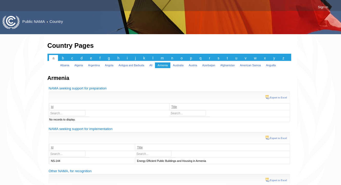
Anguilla (271, 65)
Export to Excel (278, 97)
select (205, 113)
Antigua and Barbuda (131, 65)
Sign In (323, 7)
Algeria (78, 65)
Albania (65, 65)
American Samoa (250, 65)
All (150, 65)
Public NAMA (33, 21)
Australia (178, 65)
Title (174, 107)
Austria (193, 65)
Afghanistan (227, 65)
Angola (109, 65)
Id (52, 107)
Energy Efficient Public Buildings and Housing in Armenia (171, 160)
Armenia (163, 65)
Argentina (94, 65)
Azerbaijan (208, 65)
